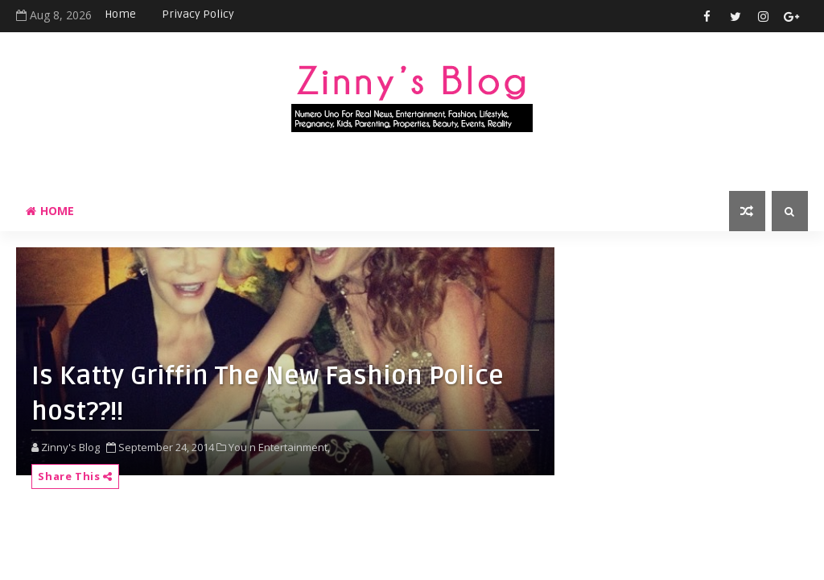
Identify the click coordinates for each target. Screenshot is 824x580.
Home (120, 14)
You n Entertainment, (279, 447)
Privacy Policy (198, 14)
